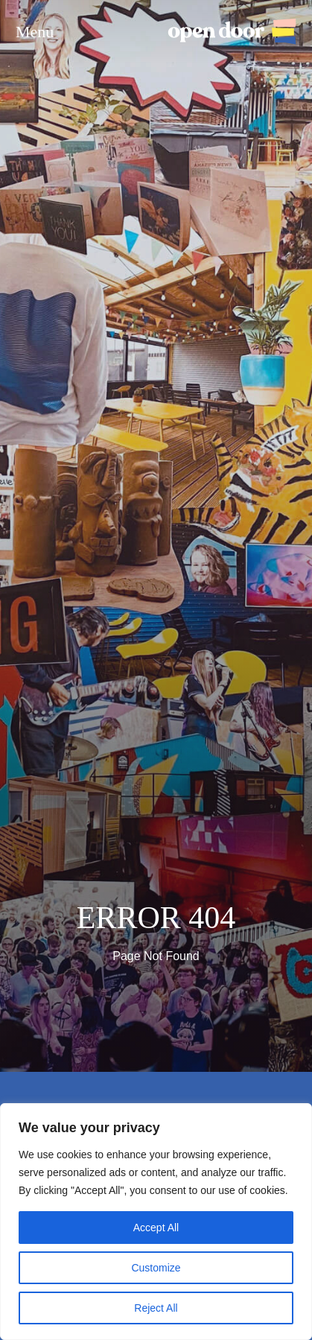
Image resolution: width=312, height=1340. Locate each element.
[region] (156, 1221)
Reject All (155, 1308)
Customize (155, 1268)
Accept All (156, 1227)
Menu (35, 32)
